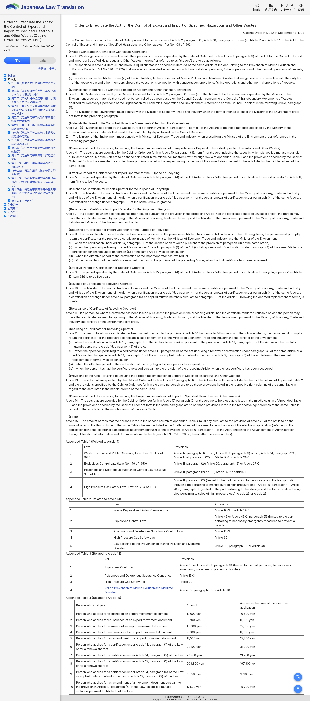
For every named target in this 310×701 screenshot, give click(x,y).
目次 (17, 60)
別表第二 (13, 208)
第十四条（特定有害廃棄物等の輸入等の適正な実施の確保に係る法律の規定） (33, 193)
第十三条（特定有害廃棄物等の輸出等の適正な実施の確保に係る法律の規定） (33, 181)
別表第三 (13, 212)
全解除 (53, 68)
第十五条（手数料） (23, 200)
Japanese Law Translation (45, 6)
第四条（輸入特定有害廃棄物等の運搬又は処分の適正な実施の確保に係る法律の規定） (33, 109)
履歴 (43, 60)
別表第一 (13, 204)
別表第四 (13, 216)
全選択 (42, 68)
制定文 (11, 75)
